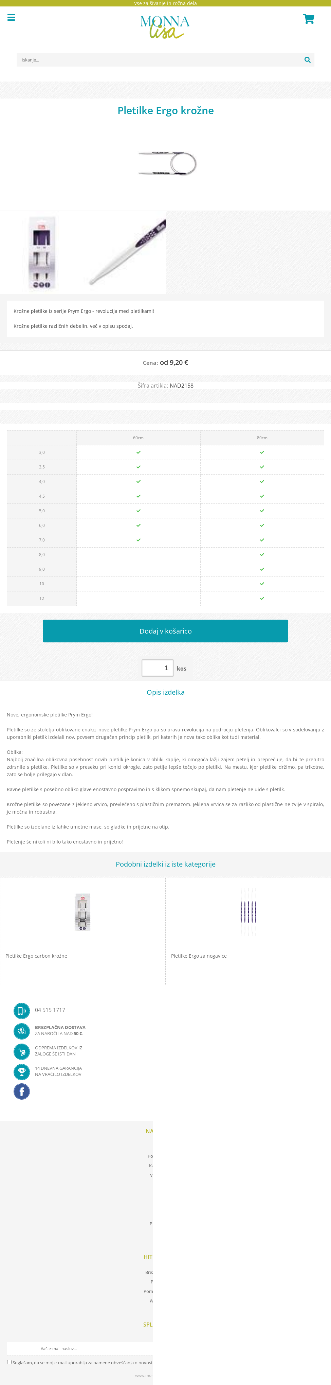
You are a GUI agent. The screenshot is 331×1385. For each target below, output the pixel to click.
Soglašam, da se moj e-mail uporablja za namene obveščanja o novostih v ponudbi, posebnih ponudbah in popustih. (130, 1363)
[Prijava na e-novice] (318, 1348)
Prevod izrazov (166, 1282)
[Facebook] (165, 1093)
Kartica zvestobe (165, 1165)
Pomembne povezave (166, 1291)
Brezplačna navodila (165, 1272)
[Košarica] (307, 19)
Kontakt (166, 1233)
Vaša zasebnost (165, 1175)
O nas (165, 1214)
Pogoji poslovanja (165, 1156)
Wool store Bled (166, 1301)
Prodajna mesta (166, 1224)
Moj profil (166, 1146)
